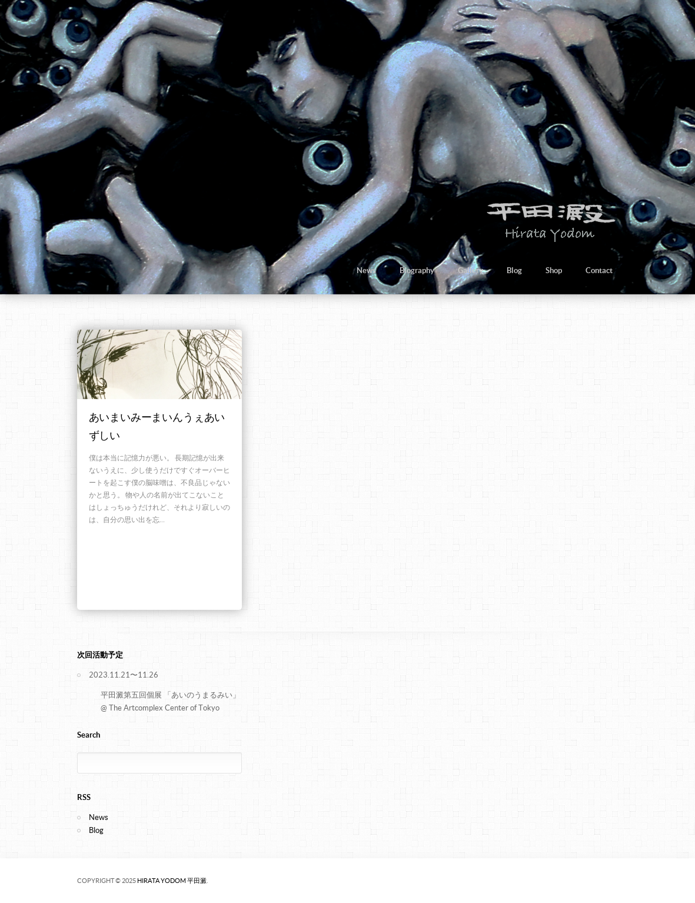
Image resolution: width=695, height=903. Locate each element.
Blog (514, 270)
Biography (417, 270)
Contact (599, 270)
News (366, 270)
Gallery (470, 270)
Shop (554, 270)
